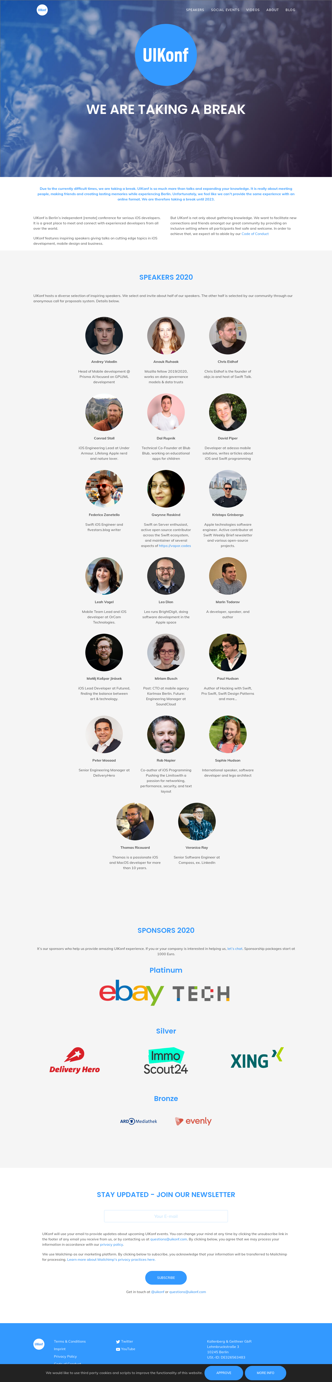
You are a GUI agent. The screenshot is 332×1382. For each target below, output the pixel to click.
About (272, 10)
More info (265, 1373)
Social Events (225, 10)
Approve (223, 1373)
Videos (253, 10)
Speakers (195, 10)
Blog (290, 10)
